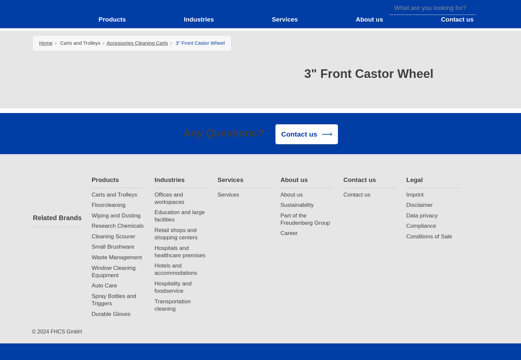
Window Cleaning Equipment (114, 271)
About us (294, 179)
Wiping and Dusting (116, 215)
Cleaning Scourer (113, 236)
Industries (170, 179)
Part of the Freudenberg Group (305, 219)
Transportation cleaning (173, 305)
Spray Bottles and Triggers (114, 300)
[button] (116, 19)
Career (289, 233)
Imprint (415, 195)
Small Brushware (113, 247)
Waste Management (117, 257)
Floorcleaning (109, 205)
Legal (414, 179)
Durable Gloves (111, 314)
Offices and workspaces (169, 198)
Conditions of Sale (429, 236)
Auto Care (104, 285)
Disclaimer (419, 205)
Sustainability (297, 205)
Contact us (359, 179)
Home (45, 43)
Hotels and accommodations (176, 269)
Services (231, 179)
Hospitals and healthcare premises (180, 252)
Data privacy (422, 215)
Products (105, 179)
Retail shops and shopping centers (176, 234)
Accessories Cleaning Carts (137, 43)
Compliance (421, 226)
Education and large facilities (180, 216)
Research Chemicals (118, 226)
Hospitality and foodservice (173, 287)
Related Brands (57, 217)
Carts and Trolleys (80, 43)
